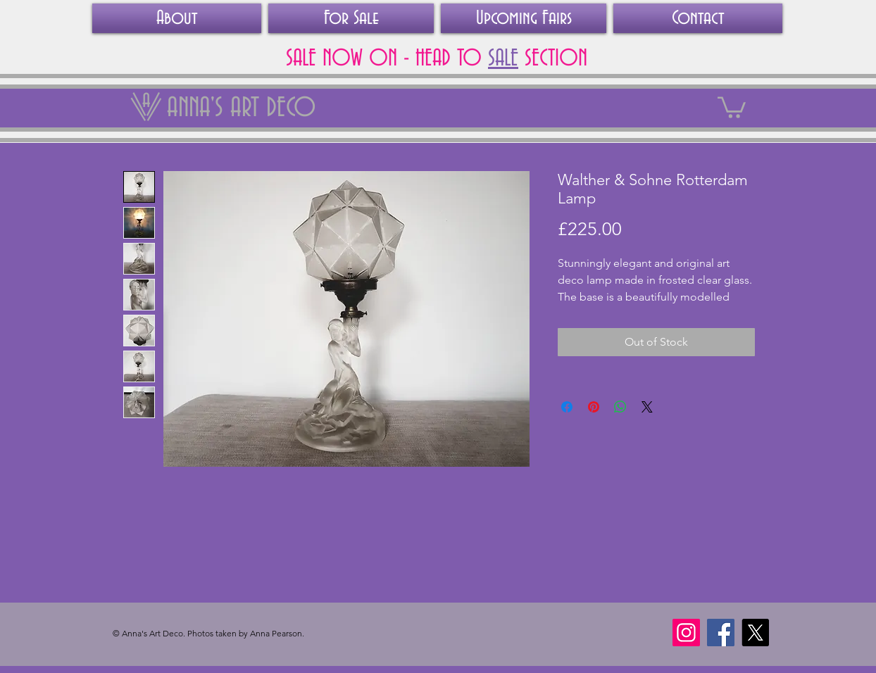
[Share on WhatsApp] (620, 406)
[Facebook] (720, 632)
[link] (732, 106)
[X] (755, 632)
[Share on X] (647, 406)
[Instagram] (686, 632)
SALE (503, 58)
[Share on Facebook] (566, 406)
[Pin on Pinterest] (593, 406)
